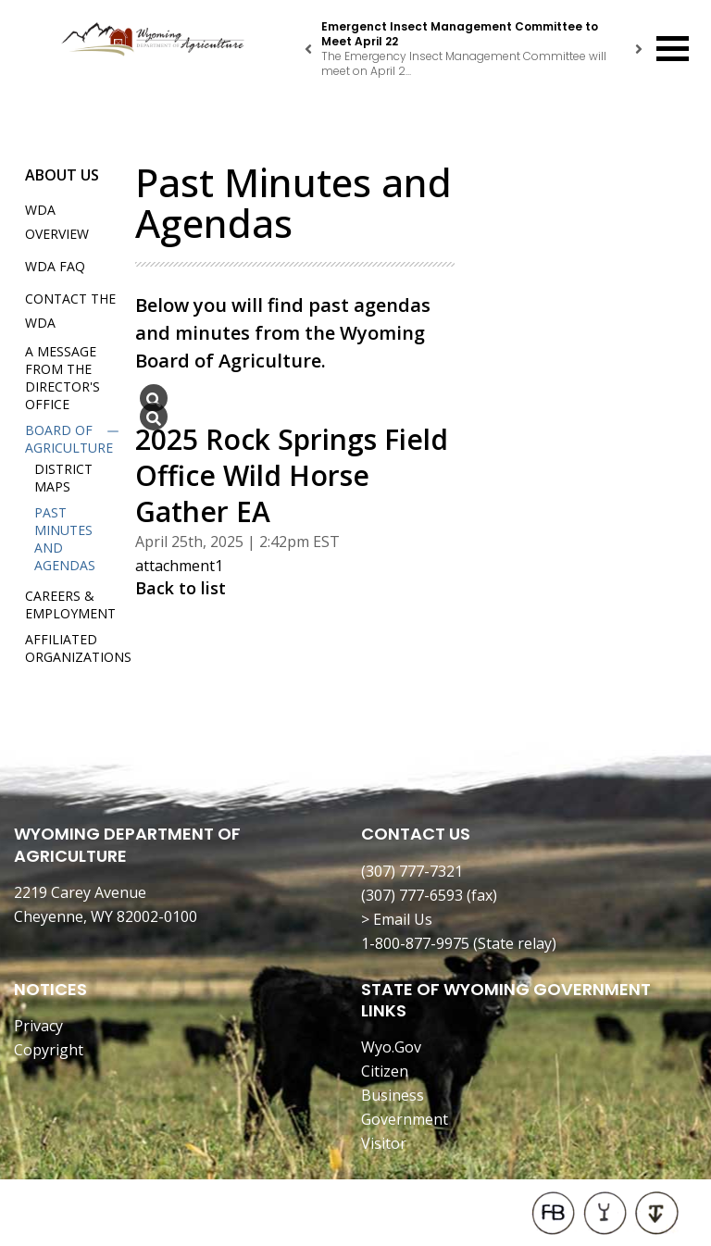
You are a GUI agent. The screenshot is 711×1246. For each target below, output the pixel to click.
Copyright (48, 1050)
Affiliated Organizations (78, 648)
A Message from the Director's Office (62, 378)
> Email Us (396, 919)
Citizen (384, 1071)
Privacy (38, 1025)
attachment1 (179, 565)
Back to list (180, 588)
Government (404, 1119)
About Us (62, 175)
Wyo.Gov (391, 1047)
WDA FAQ (55, 266)
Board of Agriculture (69, 438)
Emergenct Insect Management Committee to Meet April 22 (459, 34)
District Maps (63, 477)
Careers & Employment (70, 604)
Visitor (383, 1143)
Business (392, 1095)
